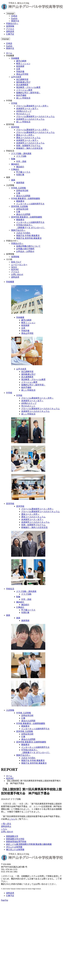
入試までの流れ (23, 233)
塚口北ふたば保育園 (15, 849)
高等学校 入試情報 (19, 206)
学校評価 (20, 71)
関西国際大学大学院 (15, 839)
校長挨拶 (20, 66)
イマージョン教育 (24, 90)
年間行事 (20, 175)
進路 (13, 180)
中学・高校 (21, 161)
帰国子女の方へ (18, 230)
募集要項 (20, 201)
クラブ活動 (21, 156)
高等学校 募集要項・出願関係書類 (26, 217)
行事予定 (10, 34)
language (10, 13)
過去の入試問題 (23, 196)
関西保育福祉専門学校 (16, 841)
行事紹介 (15, 169)
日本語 (14, 16)
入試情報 (10, 710)
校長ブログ (16, 262)
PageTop (4, 900)
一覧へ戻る (6, 824)
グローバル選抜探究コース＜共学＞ (32, 106)
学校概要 (15, 58)
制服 (13, 159)
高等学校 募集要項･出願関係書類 (31, 742)
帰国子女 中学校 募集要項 (27, 235)
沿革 (18, 69)
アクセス (10, 29)
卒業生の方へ (12, 23)
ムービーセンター (19, 265)
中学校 (14, 103)
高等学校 (15, 127)
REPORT (15, 269)
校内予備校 (21, 95)
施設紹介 (15, 164)
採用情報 (10, 26)
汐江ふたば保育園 (14, 847)
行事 (18, 193)
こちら (12, 819)
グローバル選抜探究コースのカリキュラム (35, 116)
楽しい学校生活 (23, 98)
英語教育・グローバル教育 (28, 87)
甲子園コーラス (23, 172)
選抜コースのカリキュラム (28, 138)
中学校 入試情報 (18, 188)
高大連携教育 (22, 85)
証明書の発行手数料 (25, 249)
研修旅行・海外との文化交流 (29, 148)
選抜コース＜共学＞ (25, 135)
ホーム (9, 53)
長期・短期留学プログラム (28, 145)
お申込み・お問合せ (25, 251)
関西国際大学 (12, 836)
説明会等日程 (22, 190)
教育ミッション (23, 63)
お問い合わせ (17, 274)
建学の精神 (21, 61)
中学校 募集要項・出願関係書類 (25, 198)
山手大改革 (16, 77)
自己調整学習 (22, 79)
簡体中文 (15, 21)
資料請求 (10, 31)
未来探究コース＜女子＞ (27, 108)
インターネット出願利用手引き (30, 204)
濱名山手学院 (22, 74)
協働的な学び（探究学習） (28, 93)
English (14, 18)
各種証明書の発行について (28, 246)
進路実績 (20, 183)
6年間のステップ (23, 111)
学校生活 (10, 589)
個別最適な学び (23, 82)
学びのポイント (23, 114)
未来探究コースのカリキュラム (30, 119)
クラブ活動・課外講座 (21, 153)
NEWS (14, 267)
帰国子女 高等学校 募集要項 (28, 238)
